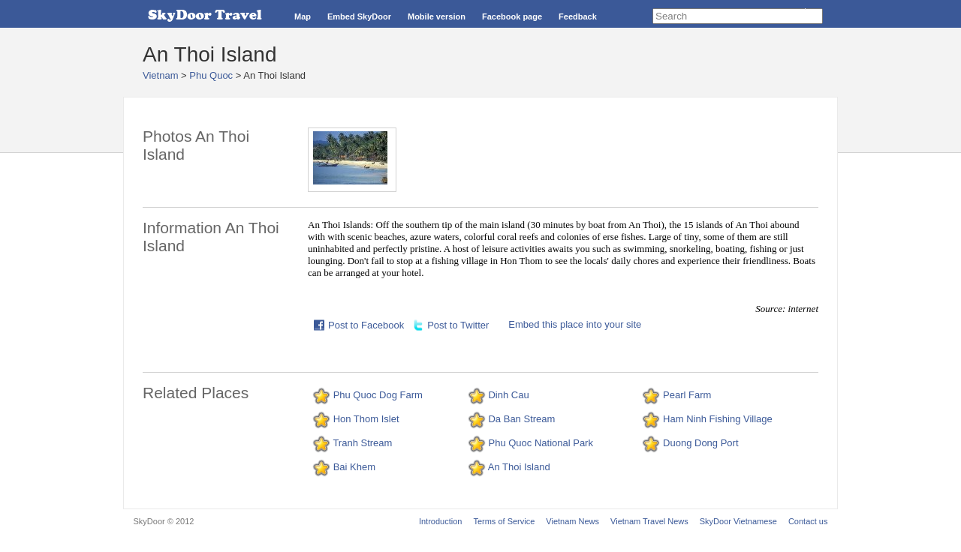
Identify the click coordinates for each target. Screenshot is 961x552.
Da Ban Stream (521, 418)
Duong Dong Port (700, 442)
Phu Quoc (211, 75)
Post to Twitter (458, 325)
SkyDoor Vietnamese (738, 521)
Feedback (578, 16)
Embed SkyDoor (359, 16)
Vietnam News (572, 521)
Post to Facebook (366, 325)
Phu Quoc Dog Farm (378, 394)
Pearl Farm (687, 394)
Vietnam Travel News (649, 521)
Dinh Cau (508, 394)
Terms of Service (504, 521)
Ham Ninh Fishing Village (718, 418)
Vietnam (160, 75)
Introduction (440, 521)
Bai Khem (354, 466)
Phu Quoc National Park (540, 442)
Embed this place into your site (574, 324)
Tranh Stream (362, 442)
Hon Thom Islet (366, 418)
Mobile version (436, 16)
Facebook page (512, 16)
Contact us (808, 521)
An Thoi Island (519, 466)
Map (302, 16)
